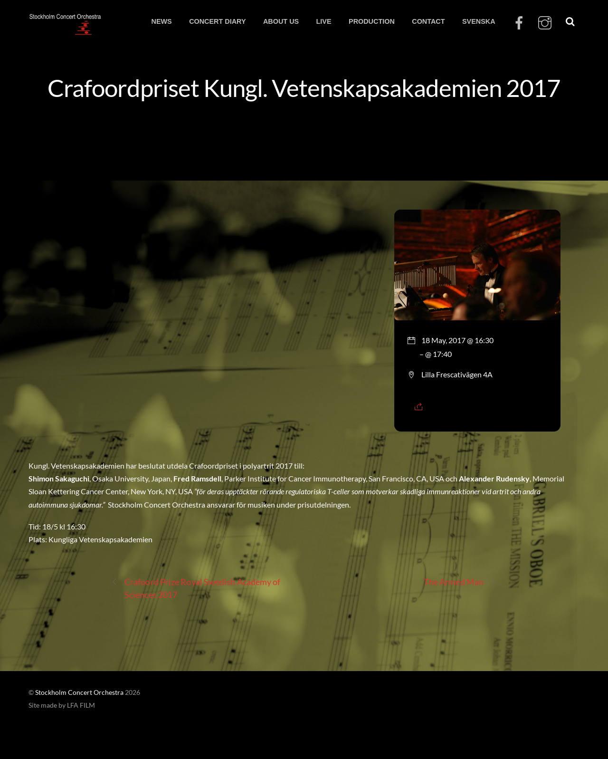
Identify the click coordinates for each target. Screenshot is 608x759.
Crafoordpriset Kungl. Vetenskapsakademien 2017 (304, 87)
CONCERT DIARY (217, 21)
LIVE (324, 21)
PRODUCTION (372, 21)
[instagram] (544, 23)
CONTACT (428, 21)
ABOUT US (281, 21)
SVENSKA (478, 21)
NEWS (161, 21)
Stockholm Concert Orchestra (79, 692)
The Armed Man (460, 582)
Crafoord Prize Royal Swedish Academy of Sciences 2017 (196, 588)
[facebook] (519, 23)
